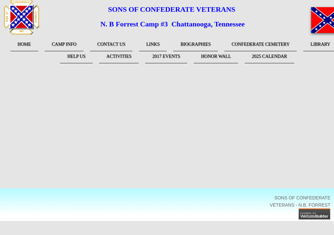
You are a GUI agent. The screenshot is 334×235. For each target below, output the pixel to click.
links (152, 44)
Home (24, 44)
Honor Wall (216, 56)
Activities (118, 56)
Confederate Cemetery (261, 44)
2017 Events (166, 56)
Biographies (195, 44)
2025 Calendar (269, 56)
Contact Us (111, 44)
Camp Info (64, 44)
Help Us (76, 56)
